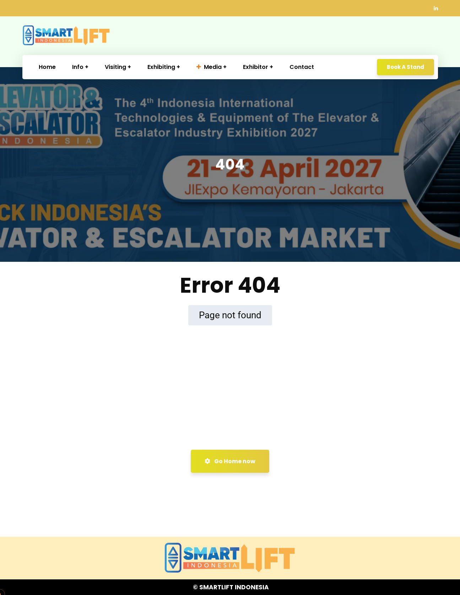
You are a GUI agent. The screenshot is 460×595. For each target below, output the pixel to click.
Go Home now (230, 461)
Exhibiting (161, 67)
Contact (301, 67)
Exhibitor (255, 67)
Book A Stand (405, 67)
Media (209, 67)
